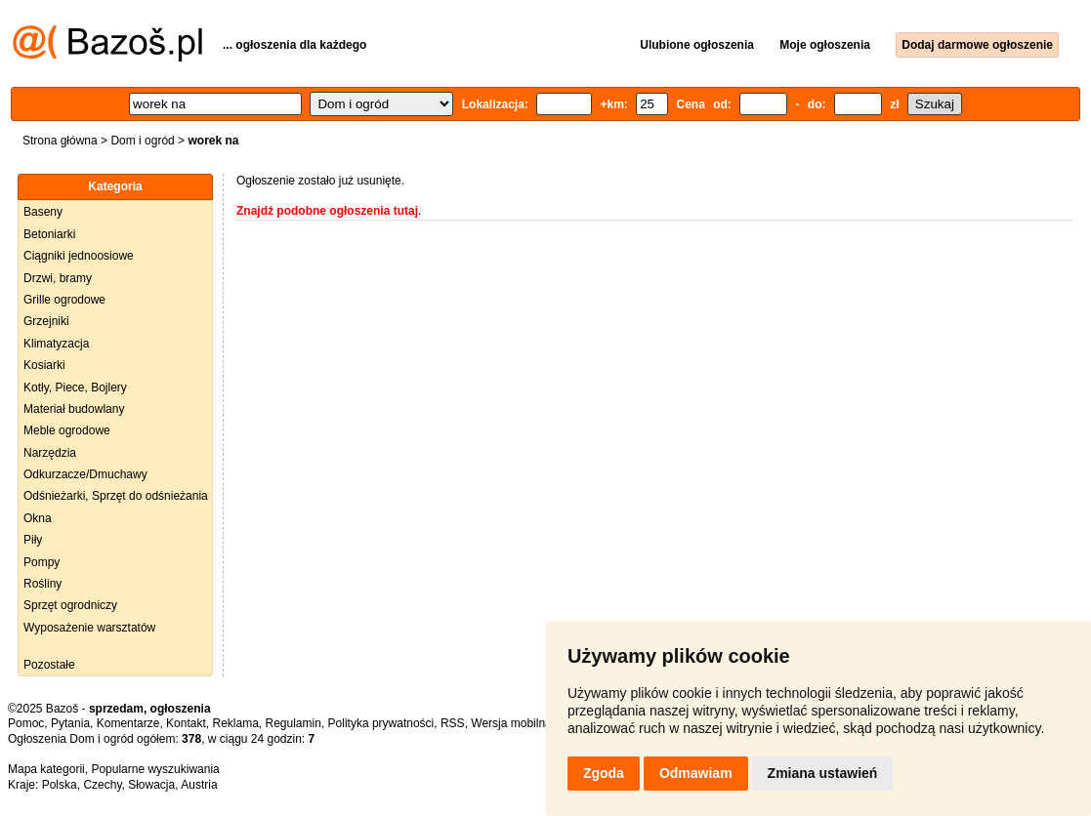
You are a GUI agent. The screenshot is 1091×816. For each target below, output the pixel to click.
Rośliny (42, 584)
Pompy (41, 562)
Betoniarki (49, 234)
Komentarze (128, 723)
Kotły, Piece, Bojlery (75, 387)
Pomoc (26, 723)
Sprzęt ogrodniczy (70, 605)
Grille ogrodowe (64, 299)
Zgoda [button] (603, 773)
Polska (59, 785)
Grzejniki (46, 321)
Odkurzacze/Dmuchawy (85, 474)
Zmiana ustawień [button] (823, 773)
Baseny (43, 212)
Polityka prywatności (381, 723)
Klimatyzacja (56, 343)
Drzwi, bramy (57, 278)
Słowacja (151, 785)
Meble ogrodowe (66, 430)
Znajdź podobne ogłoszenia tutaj (327, 211)
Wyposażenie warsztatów (89, 627)
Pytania (70, 723)
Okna (37, 518)
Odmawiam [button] (696, 773)
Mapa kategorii (46, 769)
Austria (199, 785)
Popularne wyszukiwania (155, 769)
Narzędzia (49, 453)
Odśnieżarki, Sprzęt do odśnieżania (115, 496)
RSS (453, 723)
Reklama (235, 723)
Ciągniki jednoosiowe (78, 256)
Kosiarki (44, 365)
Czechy (102, 785)
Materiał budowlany (73, 409)
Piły (32, 540)
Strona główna (60, 140)
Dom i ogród (142, 140)
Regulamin (293, 723)
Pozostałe (49, 665)
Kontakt (186, 723)
